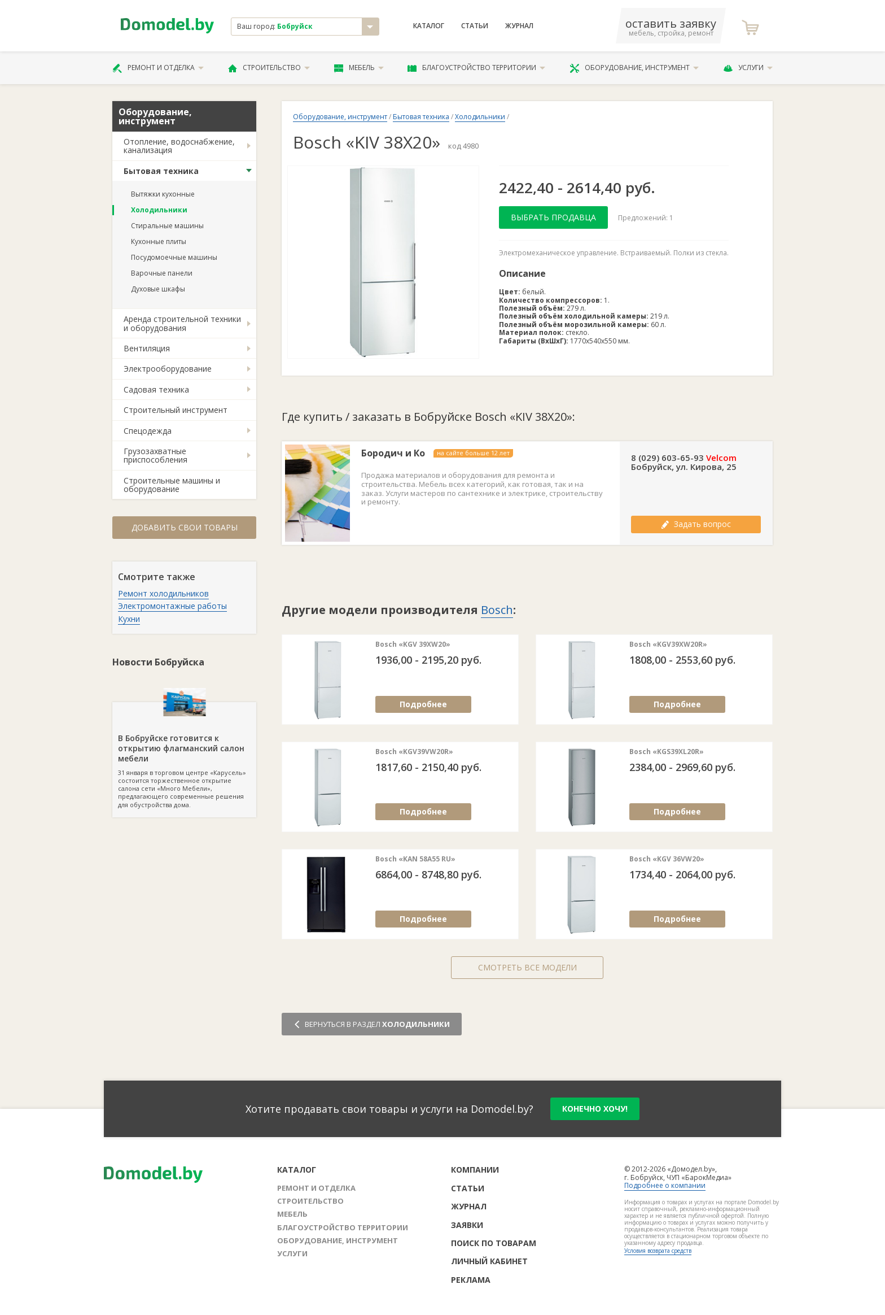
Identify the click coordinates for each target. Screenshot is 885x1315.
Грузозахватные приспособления (155, 455)
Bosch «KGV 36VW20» (666, 859)
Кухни (129, 618)
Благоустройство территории (476, 68)
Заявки (467, 1225)
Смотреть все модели (527, 967)
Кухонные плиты (158, 241)
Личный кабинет (489, 1261)
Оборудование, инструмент (634, 68)
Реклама (470, 1279)
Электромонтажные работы (172, 605)
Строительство (269, 68)
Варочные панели (161, 273)
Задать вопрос (696, 524)
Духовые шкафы (158, 289)
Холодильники (159, 210)
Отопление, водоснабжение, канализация (179, 145)
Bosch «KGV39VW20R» (414, 752)
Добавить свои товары (185, 527)
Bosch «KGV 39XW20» (412, 644)
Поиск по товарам (493, 1243)
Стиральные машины (167, 225)
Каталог (428, 26)
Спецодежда (148, 430)
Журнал (519, 26)
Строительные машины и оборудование (172, 484)
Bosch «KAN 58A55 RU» (415, 859)
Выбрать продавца (553, 217)
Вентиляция (147, 348)
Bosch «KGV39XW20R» (668, 644)
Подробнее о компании (665, 1185)
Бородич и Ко (393, 453)
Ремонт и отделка (158, 68)
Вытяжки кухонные (163, 194)
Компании (475, 1169)
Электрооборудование (168, 368)
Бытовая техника (161, 171)
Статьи (474, 26)
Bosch (497, 609)
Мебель (359, 68)
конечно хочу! (595, 1108)
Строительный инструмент (175, 409)
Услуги (748, 68)
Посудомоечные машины (174, 257)
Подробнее (423, 704)
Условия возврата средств (657, 1251)
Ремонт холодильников (163, 593)
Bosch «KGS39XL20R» (666, 752)
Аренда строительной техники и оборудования (182, 323)
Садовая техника (156, 389)
